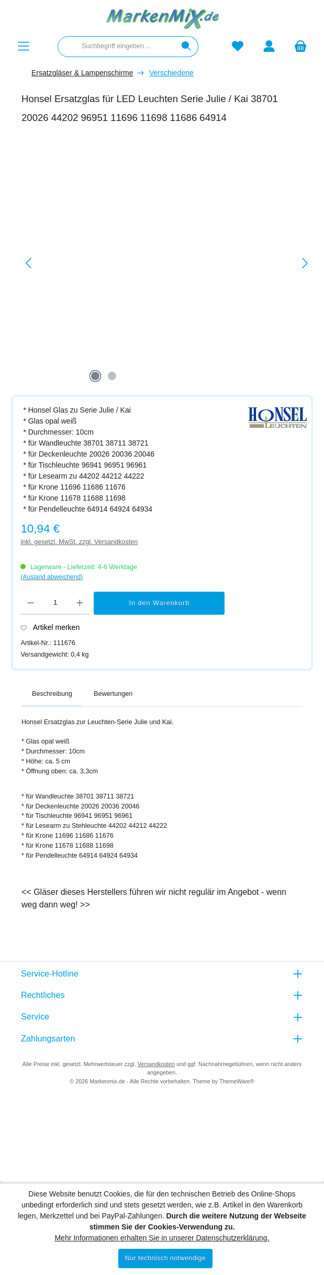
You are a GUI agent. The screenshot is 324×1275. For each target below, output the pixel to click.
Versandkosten (156, 1064)
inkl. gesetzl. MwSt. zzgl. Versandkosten (79, 542)
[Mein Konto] (269, 46)
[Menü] (23, 46)
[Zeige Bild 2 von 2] (112, 376)
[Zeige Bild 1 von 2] (95, 376)
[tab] (52, 694)
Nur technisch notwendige (165, 1258)
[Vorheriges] (29, 263)
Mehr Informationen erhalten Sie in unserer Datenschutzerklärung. (161, 1238)
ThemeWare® (236, 1081)
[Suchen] (186, 46)
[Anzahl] (55, 603)
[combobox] (116, 46)
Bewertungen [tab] (113, 693)
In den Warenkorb (159, 603)
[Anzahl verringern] (30, 603)
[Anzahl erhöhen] (80, 603)
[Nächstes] (304, 263)
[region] (167, 263)
